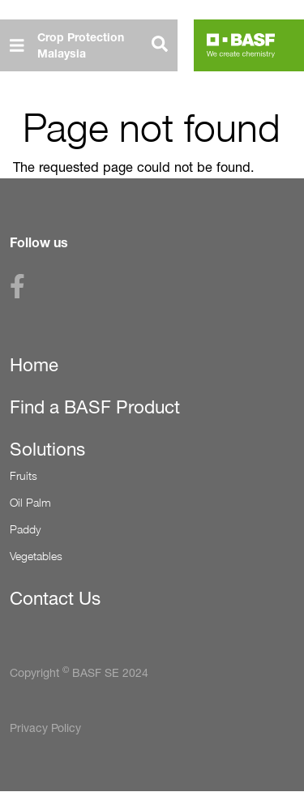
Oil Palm (30, 502)
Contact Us (55, 598)
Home (34, 364)
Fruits (23, 475)
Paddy (25, 529)
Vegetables (36, 556)
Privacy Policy (45, 727)
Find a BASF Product (95, 407)
